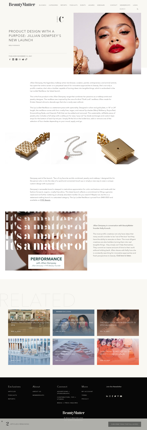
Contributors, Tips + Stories (66, 398)
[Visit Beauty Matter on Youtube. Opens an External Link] (121, 396)
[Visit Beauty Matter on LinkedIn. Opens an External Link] (107, 396)
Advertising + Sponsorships (63, 392)
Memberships (125, 5)
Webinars (101, 5)
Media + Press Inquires (67, 403)
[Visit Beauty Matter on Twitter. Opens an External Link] (115, 396)
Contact (113, 5)
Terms (84, 395)
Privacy (85, 399)
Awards (91, 5)
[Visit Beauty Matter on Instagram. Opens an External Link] (110, 396)
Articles (12, 391)
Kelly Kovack (14, 45)
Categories (53, 5)
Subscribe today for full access (124, 424)
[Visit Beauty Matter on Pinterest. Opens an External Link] (118, 396)
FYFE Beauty (45, 200)
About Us (37, 391)
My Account (87, 391)
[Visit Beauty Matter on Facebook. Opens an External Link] (112, 396)
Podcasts (74, 5)
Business (42, 5)
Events (83, 5)
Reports (64, 5)
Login (135, 5)
